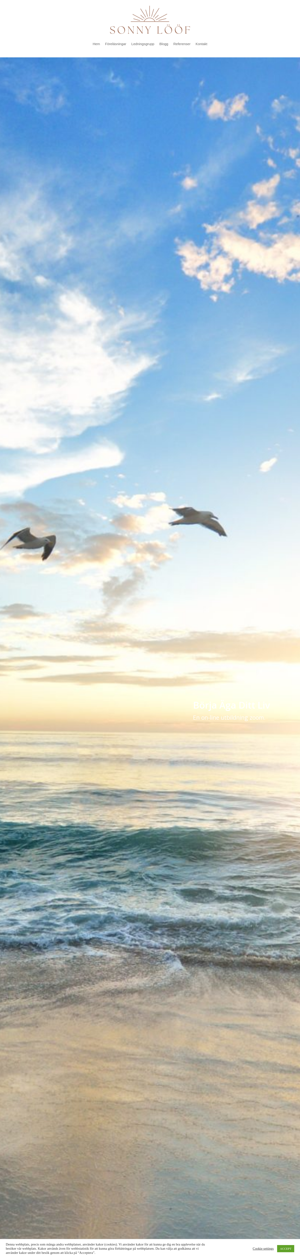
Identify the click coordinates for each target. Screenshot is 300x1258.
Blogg (163, 44)
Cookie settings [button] (263, 1248)
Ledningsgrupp (142, 44)
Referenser (181, 44)
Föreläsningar (115, 44)
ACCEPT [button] (285, 1248)
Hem (96, 44)
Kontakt (201, 44)
